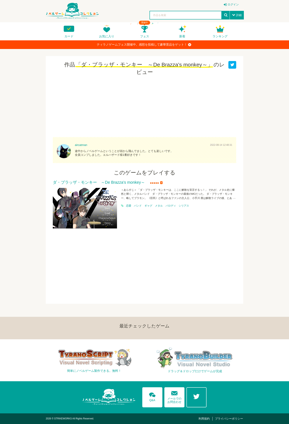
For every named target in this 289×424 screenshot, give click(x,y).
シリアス (184, 205)
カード (68, 36)
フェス (144, 36)
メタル (159, 205)
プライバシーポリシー (229, 418)
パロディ (171, 205)
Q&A (152, 396)
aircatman (81, 145)
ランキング (220, 36)
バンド (138, 205)
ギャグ (148, 205)
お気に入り (106, 36)
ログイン (233, 4)
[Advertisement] (144, 107)
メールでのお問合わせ (174, 396)
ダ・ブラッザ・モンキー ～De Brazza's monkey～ (99, 182)
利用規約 (204, 418)
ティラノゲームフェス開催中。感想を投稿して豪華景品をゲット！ (144, 44)
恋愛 (128, 205)
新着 (182, 36)
